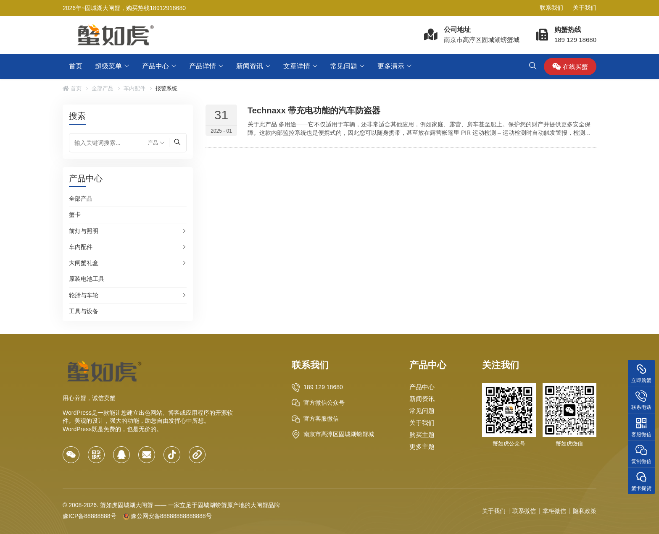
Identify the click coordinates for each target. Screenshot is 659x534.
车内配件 (134, 88)
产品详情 (202, 66)
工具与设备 (83, 311)
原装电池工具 (86, 278)
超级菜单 (108, 66)
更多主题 (422, 446)
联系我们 (551, 7)
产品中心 (155, 66)
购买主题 (422, 434)
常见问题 (343, 66)
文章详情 (296, 66)
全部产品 (102, 88)
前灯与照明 (83, 231)
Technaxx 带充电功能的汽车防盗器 (314, 110)
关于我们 (584, 7)
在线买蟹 (570, 66)
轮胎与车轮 (83, 295)
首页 (75, 66)
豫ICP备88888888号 (89, 516)
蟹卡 (75, 214)
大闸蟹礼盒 (83, 262)
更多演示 (390, 66)
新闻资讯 (249, 66)
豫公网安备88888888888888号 (171, 516)
